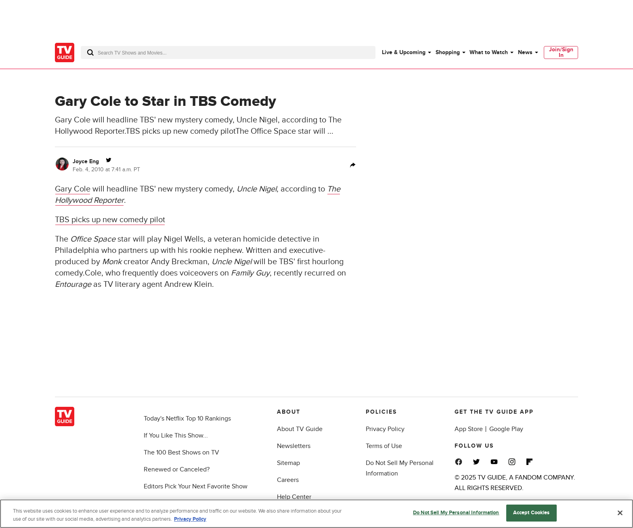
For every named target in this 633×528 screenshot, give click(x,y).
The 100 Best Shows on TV (181, 452)
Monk (112, 262)
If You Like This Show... (176, 435)
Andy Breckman (179, 262)
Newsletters (293, 446)
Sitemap (288, 463)
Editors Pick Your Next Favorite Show (195, 486)
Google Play (506, 429)
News (525, 52)
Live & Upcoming (403, 52)
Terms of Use (384, 446)
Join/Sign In (561, 52)
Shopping (448, 52)
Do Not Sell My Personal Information (456, 512)
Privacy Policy (385, 429)
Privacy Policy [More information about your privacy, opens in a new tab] (190, 519)
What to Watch (489, 52)
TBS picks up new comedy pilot (110, 220)
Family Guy (250, 273)
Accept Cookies (531, 512)
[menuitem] (406, 52)
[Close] (620, 513)
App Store (469, 429)
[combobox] (228, 52)
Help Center (294, 497)
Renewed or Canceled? (177, 469)
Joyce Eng (86, 161)
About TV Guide (300, 429)
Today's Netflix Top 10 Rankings (187, 418)
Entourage (73, 284)
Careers (288, 480)
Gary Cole (72, 189)
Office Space (92, 239)
